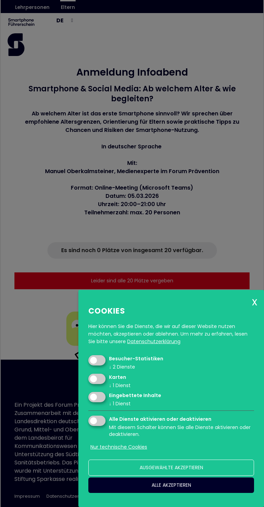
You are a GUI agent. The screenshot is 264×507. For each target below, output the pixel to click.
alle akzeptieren (171, 485)
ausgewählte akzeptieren (171, 467)
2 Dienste (122, 366)
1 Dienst (120, 385)
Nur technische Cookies (118, 446)
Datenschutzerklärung (153, 341)
